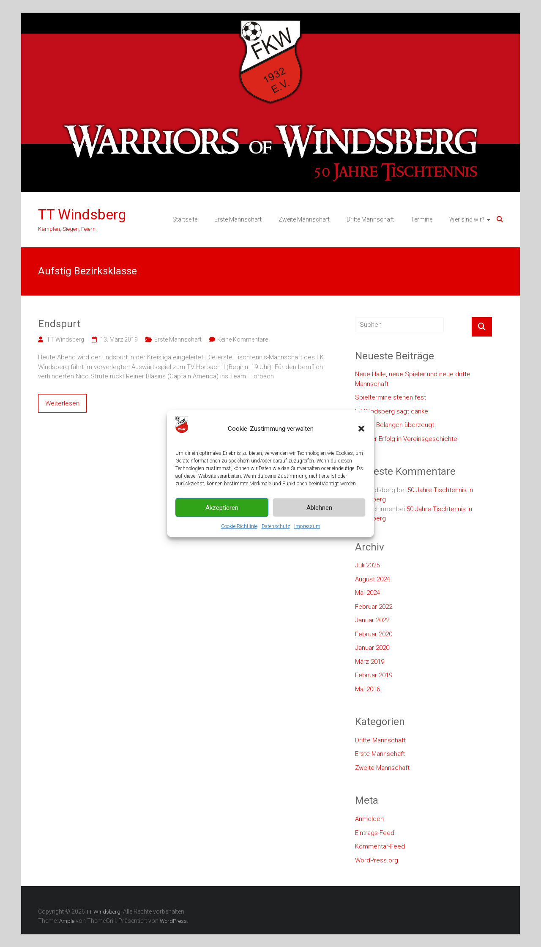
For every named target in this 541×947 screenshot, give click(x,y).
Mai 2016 (367, 689)
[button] (361, 444)
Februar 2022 (373, 606)
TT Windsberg (82, 214)
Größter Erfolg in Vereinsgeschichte (406, 439)
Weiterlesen (62, 403)
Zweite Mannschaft (304, 219)
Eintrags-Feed (374, 833)
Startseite (184, 219)
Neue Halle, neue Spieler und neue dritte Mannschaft (412, 379)
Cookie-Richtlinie (239, 542)
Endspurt (59, 324)
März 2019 (369, 661)
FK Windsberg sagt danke (391, 411)
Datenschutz (276, 542)
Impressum (307, 542)
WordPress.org (376, 860)
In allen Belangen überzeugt (394, 425)
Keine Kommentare (242, 339)
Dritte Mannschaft (370, 219)
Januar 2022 (372, 620)
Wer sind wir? (466, 219)
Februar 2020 (373, 634)
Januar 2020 (372, 647)
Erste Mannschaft (238, 219)
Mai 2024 (367, 593)
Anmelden (369, 819)
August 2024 (372, 579)
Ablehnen (319, 523)
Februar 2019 (373, 675)
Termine (421, 219)
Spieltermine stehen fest (390, 397)
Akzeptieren (221, 523)
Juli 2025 (367, 565)
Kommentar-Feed (380, 846)
